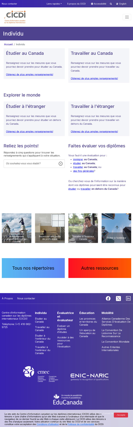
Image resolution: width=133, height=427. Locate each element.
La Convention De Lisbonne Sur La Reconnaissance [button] (112, 333)
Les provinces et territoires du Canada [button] (88, 321)
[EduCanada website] (68, 398)
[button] (15, 17)
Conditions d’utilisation (48, 424)
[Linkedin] (128, 298)
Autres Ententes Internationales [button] (111, 349)
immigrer (78, 159)
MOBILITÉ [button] (108, 313)
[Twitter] (118, 298)
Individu (20, 44)
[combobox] (34, 163)
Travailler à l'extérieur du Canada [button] (42, 350)
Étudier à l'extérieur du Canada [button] (42, 338)
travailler (78, 167)
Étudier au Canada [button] (41, 320)
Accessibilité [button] (100, 3)
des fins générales (83, 170)
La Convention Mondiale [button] (115, 341)
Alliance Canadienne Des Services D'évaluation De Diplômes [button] (116, 321)
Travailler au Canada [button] (42, 329)
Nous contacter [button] (9, 3)
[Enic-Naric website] (89, 376)
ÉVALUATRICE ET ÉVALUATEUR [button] (65, 316)
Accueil (8, 44)
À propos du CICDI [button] (76, 3)
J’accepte (121, 415)
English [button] (122, 3)
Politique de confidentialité (81, 424)
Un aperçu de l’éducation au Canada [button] (87, 333)
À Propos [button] (7, 298)
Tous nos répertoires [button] (33, 268)
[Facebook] (108, 298)
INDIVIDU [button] (41, 313)
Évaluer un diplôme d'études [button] (63, 328)
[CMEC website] (45, 376)
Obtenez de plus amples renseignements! (29, 74)
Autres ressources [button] (99, 268)
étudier (77, 163)
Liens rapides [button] (53, 3)
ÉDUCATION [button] (86, 313)
